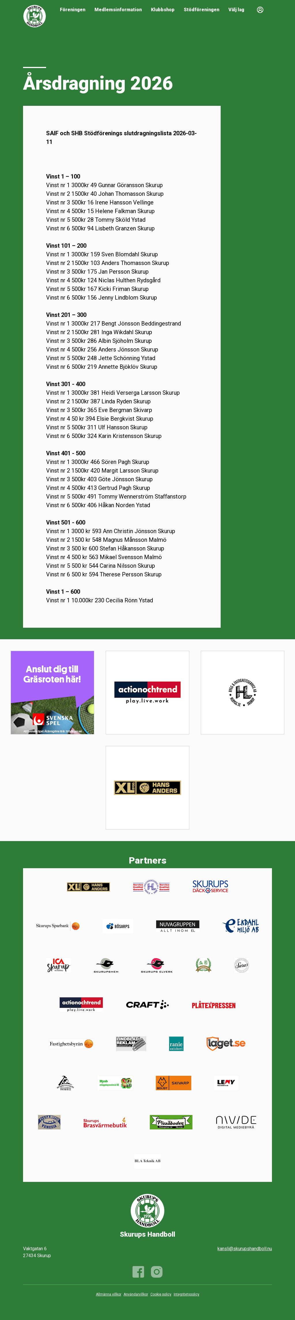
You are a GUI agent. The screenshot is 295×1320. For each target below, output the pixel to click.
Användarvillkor (136, 1294)
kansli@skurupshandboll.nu (245, 1248)
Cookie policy (160, 1294)
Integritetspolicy (186, 1294)
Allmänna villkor (108, 1294)
